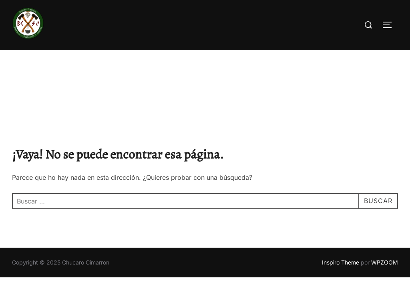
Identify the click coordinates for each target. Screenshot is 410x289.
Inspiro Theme (340, 212)
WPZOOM (384, 212)
